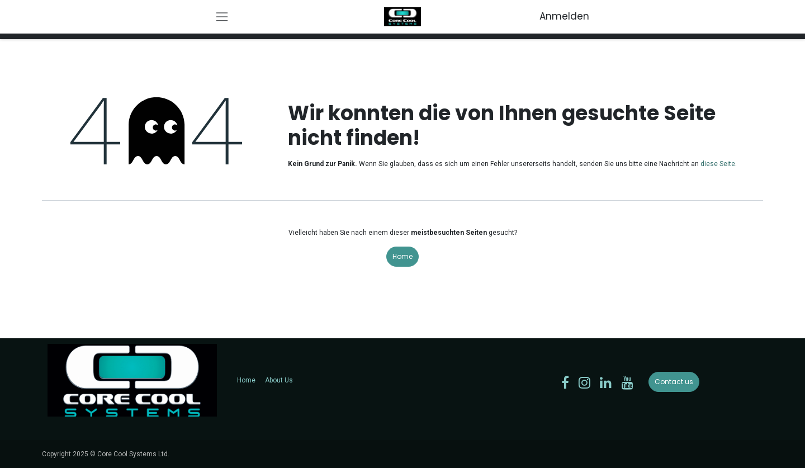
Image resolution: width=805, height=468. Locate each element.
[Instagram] (584, 382)
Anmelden (564, 16)
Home (402, 256)
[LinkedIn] (606, 382)
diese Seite (717, 164)
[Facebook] (565, 382)
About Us (279, 380)
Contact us (674, 381)
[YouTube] (627, 382)
